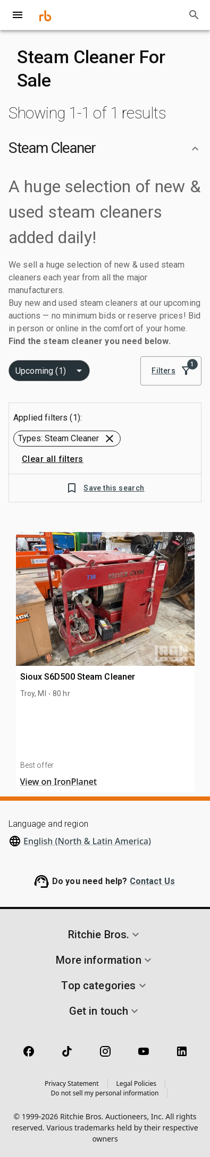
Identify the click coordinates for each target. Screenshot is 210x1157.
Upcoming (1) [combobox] (40, 371)
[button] (105, 148)
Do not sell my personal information (105, 1093)
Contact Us (152, 881)
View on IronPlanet (58, 781)
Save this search (104, 488)
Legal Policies (136, 1083)
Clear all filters (52, 459)
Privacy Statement (72, 1083)
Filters (171, 371)
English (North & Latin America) (87, 841)
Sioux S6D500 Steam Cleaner (78, 677)
